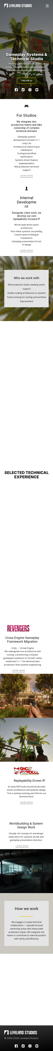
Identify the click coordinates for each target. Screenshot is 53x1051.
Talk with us (26, 80)
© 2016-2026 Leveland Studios (21, 1038)
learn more (26, 175)
